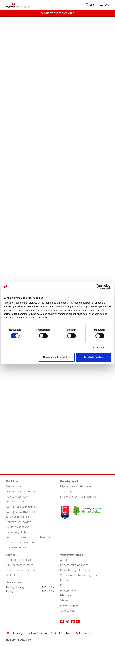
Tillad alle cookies (94, 357)
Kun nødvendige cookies (57, 357)
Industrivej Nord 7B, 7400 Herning (29, 632)
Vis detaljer (99, 347)
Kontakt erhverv (64, 632)
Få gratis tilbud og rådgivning (57, 13)
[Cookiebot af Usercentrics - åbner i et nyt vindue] (97, 286)
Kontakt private (87, 632)
